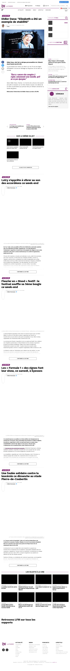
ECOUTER (64, 8)
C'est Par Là (45, 649)
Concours (48, 9)
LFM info (44, 645)
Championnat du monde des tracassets (15, 448)
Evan (8, 26)
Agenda (57, 648)
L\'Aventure (44, 654)
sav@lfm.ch (54, 662)
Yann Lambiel (45, 648)
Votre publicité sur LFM (61, 654)
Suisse (16, 651)
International (18, 652)
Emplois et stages (33, 651)
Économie (17, 654)
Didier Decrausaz (11, 188)
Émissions (28, 9)
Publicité (4, 2)
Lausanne (17, 648)
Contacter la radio (33, 649)
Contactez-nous (11, 2)
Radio (34, 9)
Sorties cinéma (59, 646)
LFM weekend (45, 652)
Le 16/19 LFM (44, 651)
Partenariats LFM (33, 652)
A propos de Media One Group (23, 2)
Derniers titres (32, 646)
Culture (17, 655)
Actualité (20, 9)
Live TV (46, 5)
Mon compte (64, 2)
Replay (38, 5)
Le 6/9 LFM (44, 646)
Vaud (16, 649)
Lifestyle (40, 9)
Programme (28, 5)
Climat (16, 646)
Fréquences (31, 648)
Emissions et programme (34, 645)
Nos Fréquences (59, 651)
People (57, 649)
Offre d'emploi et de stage (62, 652)
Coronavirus (18, 645)
